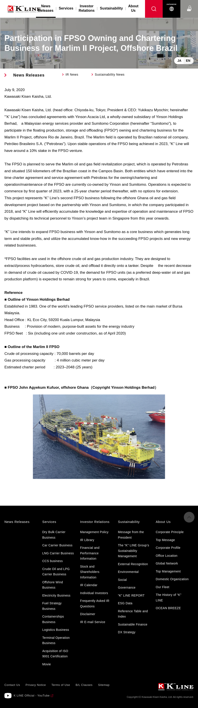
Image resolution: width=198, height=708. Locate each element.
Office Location (166, 555)
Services (66, 8)
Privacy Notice (36, 685)
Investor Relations (86, 8)
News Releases (29, 75)
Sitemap (103, 685)
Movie (46, 664)
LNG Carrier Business (58, 553)
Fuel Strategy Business (52, 605)
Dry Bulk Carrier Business (53, 534)
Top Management (168, 571)
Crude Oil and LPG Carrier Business (56, 571)
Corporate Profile (168, 547)
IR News (72, 74)
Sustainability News (110, 74)
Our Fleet (163, 587)
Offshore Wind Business (52, 584)
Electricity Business (56, 595)
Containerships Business (53, 619)
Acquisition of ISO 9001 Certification (55, 653)
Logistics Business (55, 629)
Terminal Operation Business (56, 640)
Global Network (167, 563)
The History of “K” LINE (168, 597)
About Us (133, 8)
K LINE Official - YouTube (32, 695)
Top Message (165, 540)
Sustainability (111, 8)
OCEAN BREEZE (168, 608)
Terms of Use (60, 685)
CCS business (52, 561)
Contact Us (189, 4)
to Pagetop (189, 517)
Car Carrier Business (57, 545)
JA (179, 60)
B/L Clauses (83, 685)
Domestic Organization (172, 579)
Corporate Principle (170, 532)
